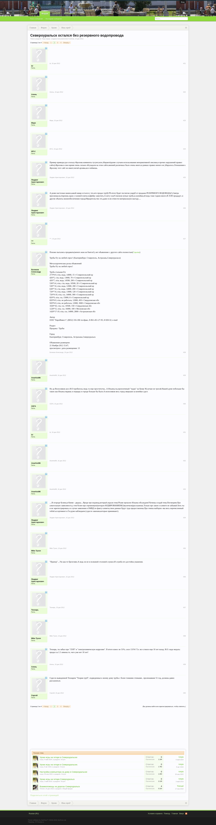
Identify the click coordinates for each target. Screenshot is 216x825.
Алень (34, 94)
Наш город (46, 39)
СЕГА (33, 406)
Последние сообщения (54, 19)
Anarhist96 (35, 378)
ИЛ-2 (33, 151)
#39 (184, 664)
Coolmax (71, 39)
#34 (184, 517)
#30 (184, 404)
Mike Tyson (36, 551)
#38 (184, 636)
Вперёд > (66, 42)
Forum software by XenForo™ (47, 820)
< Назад (45, 42)
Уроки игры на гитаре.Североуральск (57, 779)
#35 (184, 548)
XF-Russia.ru (39, 822)
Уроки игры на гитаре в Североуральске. (59, 765)
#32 (184, 461)
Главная (33, 13)
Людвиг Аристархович (37, 181)
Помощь (167, 814)
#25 (184, 177)
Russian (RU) (34, 814)
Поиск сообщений (36, 19)
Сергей (34, 695)
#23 (184, 120)
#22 (184, 92)
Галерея (56, 13)
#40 (184, 693)
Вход (182, 2)
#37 (184, 607)
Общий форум (67, 789)
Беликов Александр (36, 271)
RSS (186, 814)
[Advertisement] (108, 728)
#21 (184, 63)
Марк (33, 123)
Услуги (63, 759)
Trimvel (42, 789)
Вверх (181, 814)
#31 (184, 432)
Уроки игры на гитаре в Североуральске (58, 757)
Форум (44, 14)
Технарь (35, 610)
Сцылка (136, 252)
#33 (184, 489)
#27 (184, 239)
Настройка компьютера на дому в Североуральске (63, 772)
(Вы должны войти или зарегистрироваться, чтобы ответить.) (164, 706)
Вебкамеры (69, 13)
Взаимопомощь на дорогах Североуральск (60, 786)
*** (32, 241)
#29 (184, 375)
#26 (184, 208)
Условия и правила (155, 814)
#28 (184, 352)
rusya (41, 759)
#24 (184, 149)
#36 (184, 577)
